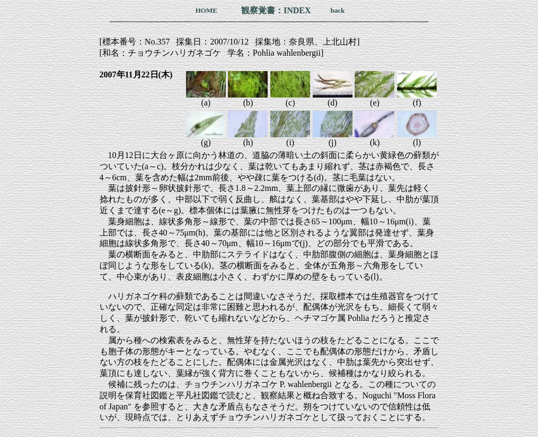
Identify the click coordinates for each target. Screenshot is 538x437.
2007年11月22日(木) (136, 74)
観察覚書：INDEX (276, 10)
